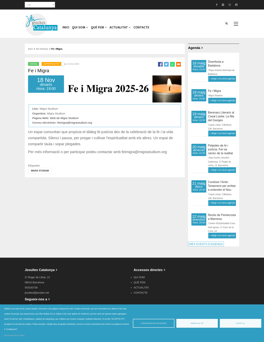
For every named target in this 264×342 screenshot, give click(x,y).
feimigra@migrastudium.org (74, 122)
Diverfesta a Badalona (215, 63)
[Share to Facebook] (160, 64)
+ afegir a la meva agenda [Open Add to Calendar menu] (222, 78)
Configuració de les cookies (153, 323)
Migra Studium (40, 170)
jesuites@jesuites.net (37, 292)
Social (33, 64)
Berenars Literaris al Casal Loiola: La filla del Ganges (221, 116)
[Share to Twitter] (166, 64)
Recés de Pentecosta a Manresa (222, 216)
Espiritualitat (51, 64)
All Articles (42, 48)
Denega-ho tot (197, 323)
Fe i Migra (214, 90)
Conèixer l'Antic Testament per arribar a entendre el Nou (222, 185)
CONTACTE (140, 28)
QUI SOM (80, 28)
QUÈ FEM (98, 28)
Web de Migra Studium (64, 118)
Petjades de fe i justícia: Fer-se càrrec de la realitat (220, 149)
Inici (66, 28)
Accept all (240, 323)
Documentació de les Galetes (14, 335)
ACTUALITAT (120, 28)
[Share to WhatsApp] (172, 64)
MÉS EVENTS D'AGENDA (206, 244)
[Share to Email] (178, 64)
